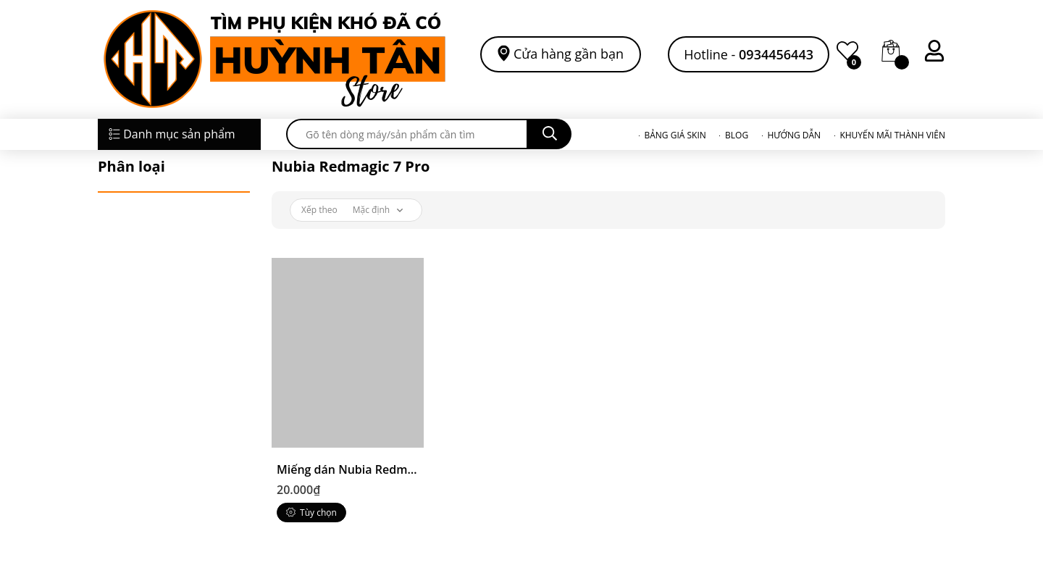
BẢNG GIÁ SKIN (674, 135)
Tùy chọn (311, 512)
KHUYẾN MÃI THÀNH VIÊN (892, 135)
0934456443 (776, 54)
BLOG (736, 135)
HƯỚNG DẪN (794, 135)
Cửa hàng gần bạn (569, 53)
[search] (407, 134)
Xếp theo (319, 210)
